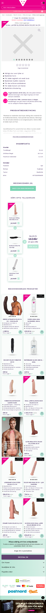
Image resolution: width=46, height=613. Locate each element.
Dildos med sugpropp (38, 15)
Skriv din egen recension (23, 188)
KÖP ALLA (33, 246)
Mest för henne (17, 15)
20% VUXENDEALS (29, 20)
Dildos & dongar (27, 15)
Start (3, 15)
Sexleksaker (9, 15)
